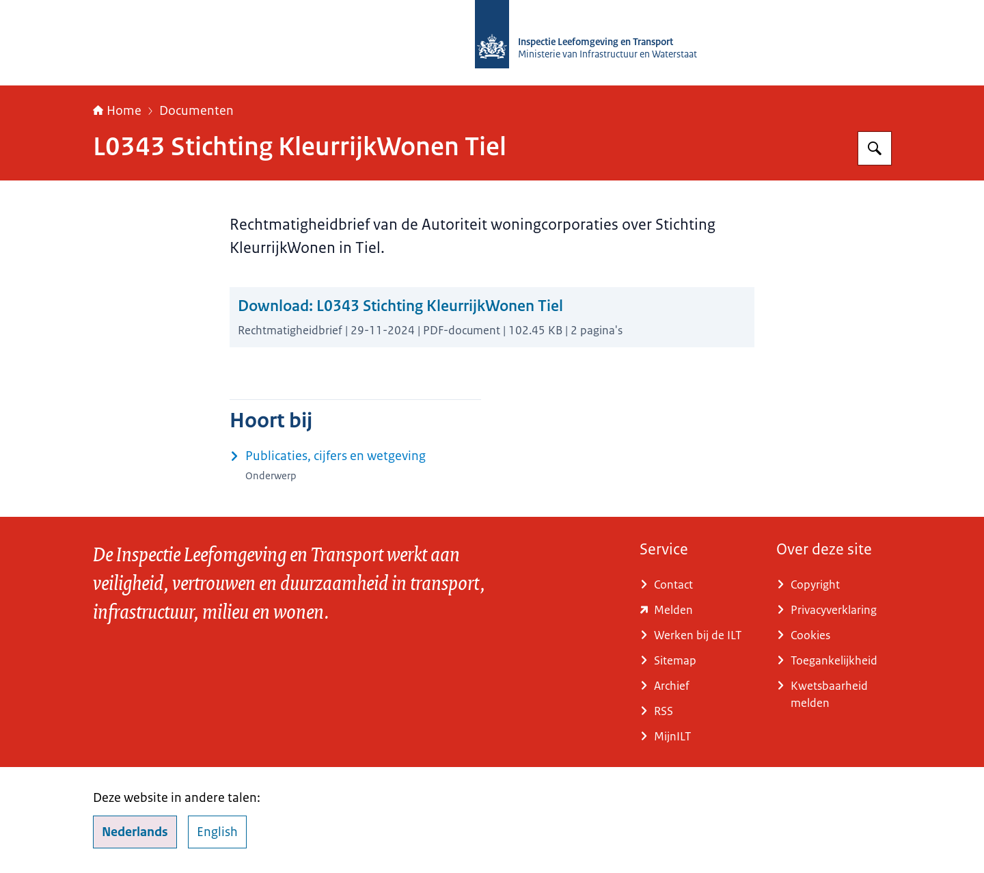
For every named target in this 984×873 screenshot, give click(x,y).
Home (117, 111)
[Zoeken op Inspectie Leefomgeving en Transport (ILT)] (874, 148)
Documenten (196, 111)
